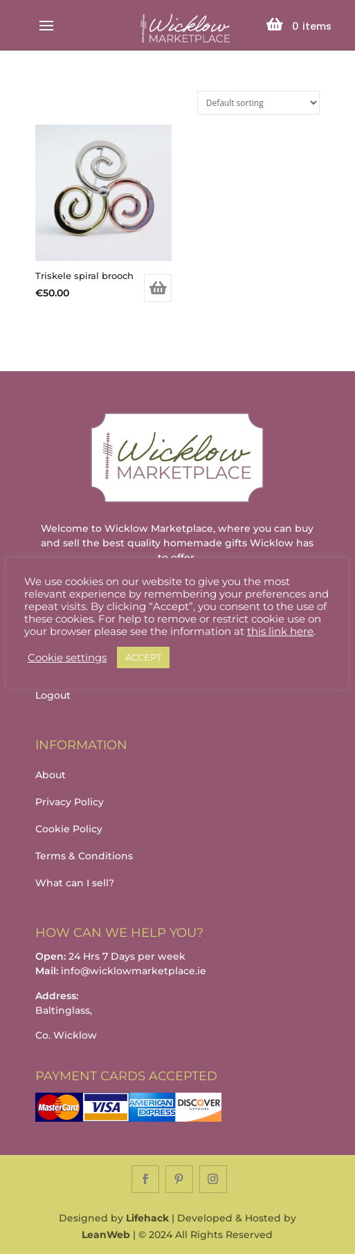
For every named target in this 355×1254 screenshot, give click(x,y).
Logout (53, 695)
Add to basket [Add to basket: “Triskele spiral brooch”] (158, 288)
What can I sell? (74, 883)
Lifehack (147, 1218)
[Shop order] (258, 103)
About (50, 775)
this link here (280, 631)
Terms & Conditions (84, 856)
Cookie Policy (68, 829)
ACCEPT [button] (143, 657)
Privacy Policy (69, 802)
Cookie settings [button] (67, 658)
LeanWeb (106, 1234)
